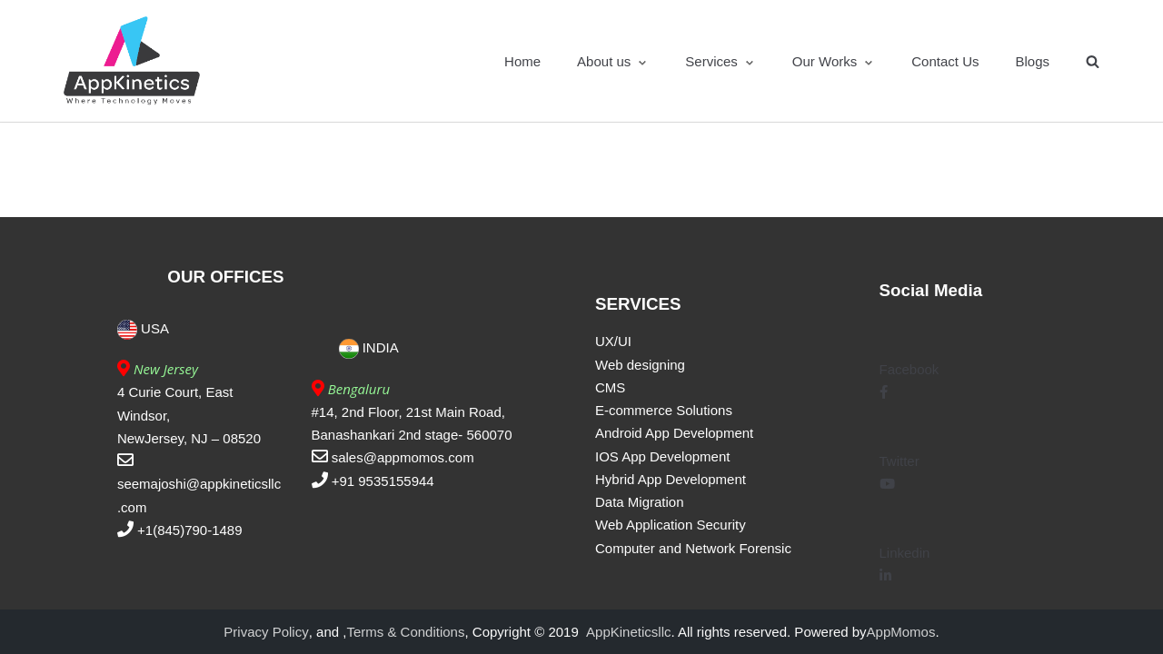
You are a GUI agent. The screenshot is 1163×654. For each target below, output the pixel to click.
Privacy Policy (266, 631)
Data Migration (639, 502)
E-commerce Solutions (663, 410)
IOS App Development (662, 456)
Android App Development (674, 433)
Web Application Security (670, 524)
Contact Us (945, 61)
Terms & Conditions (405, 631)
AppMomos (901, 631)
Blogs (1032, 61)
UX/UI (613, 341)
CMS (610, 387)
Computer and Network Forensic (693, 548)
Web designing (640, 364)
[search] (1092, 61)
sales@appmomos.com (403, 457)
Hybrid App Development (670, 479)
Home (522, 61)
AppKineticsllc (628, 631)
